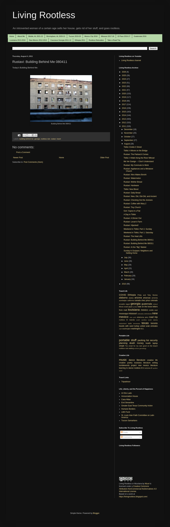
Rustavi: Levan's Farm (133, 222)
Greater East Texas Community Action (137, 406)
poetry (129, 363)
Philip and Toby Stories (148, 295)
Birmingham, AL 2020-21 (56, 36)
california (130, 300)
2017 (124, 104)
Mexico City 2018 (91, 36)
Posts (124, 432)
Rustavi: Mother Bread (133, 182)
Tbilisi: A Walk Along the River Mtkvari (139, 158)
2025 (124, 75)
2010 (124, 284)
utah (120, 329)
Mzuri (147, 484)
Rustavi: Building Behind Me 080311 (138, 243)
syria (130, 323)
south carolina (141, 320)
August (127, 144)
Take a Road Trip (113, 40)
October (127, 137)
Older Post (104, 158)
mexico (144, 310)
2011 (124, 126)
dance (132, 360)
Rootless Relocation (96, 40)
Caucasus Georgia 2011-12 (60, 40)
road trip (153, 317)
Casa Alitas (126, 399)
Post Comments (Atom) (33, 162)
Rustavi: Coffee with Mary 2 (135, 204)
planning (123, 343)
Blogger (96, 513)
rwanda (132, 320)
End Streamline (127, 402)
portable (124, 340)
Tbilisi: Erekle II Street (133, 147)
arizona (138, 297)
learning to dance (126, 368)
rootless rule (45, 139)
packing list (143, 340)
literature (141, 360)
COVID (122, 295)
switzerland (122, 323)
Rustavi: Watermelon (132, 178)
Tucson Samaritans (129, 420)
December (128, 129)
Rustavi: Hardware (131, 185)
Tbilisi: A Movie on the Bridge (135, 151)
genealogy (142, 348)
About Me (21, 36)
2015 (124, 112)
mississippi (123, 314)
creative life (152, 360)
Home (11, 36)
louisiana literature (142, 363)
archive (136, 348)
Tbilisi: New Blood (131, 189)
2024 (124, 79)
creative (122, 363)
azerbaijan (123, 300)
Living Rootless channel (131, 60)
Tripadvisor (125, 382)
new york (133, 317)
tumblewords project (128, 365)
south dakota (153, 320)
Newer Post (18, 158)
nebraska (140, 314)
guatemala (147, 304)
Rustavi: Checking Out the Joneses (138, 200)
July (126, 257)
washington (126, 329)
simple (121, 346)
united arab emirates (149, 326)
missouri (133, 313)
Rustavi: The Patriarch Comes (136, 154)
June (126, 261)
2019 (124, 97)
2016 (124, 108)
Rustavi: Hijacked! (131, 225)
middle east (153, 310)
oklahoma (140, 317)
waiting (131, 348)
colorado (154, 300)
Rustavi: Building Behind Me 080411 (138, 240)
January (127, 279)
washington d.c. (137, 329)
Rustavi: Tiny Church (132, 207)
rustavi (53, 139)
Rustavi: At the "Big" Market (135, 247)
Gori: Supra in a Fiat (132, 211)
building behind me (26, 139)
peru (146, 317)
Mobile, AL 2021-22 (35, 36)
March (127, 272)
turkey (136, 326)
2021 (124, 90)
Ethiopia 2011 (80, 40)
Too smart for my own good (136, 346)
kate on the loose (145, 307)
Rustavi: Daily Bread (132, 193)
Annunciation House (129, 396)
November (128, 133)
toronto (154, 323)
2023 (124, 83)
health (148, 343)
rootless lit (123, 320)
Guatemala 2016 (140, 36)
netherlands (148, 314)
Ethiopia (132, 295)
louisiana (134, 309)
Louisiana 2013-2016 (18, 40)
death (132, 343)
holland (155, 304)
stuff (133, 340)
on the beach (152, 346)
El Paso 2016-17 (124, 36)
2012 (124, 122)
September (129, 140)
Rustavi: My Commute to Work (136, 165)
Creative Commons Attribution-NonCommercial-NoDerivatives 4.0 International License (138, 489)
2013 (124, 119)
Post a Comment (23, 152)
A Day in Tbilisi (130, 214)
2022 (124, 86)
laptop (155, 343)
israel (126, 307)
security (154, 340)
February (128, 276)
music (123, 359)
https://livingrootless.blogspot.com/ (133, 497)
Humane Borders (128, 409)
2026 (124, 72)
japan (131, 307)
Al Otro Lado (126, 393)
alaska (131, 298)
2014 (124, 115)
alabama (123, 297)
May (126, 265)
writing (155, 363)
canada (138, 300)
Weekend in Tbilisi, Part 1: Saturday (138, 233)
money (140, 343)
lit (143, 368)
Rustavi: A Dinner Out (132, 218)
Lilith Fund (125, 412)
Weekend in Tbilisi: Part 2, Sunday (138, 229)
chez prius (145, 300)
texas (145, 323)
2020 (124, 94)
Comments (126, 437)
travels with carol (126, 326)
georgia (37, 139)
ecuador (122, 304)
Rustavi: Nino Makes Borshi (135, 175)
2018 (124, 101)
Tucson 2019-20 (75, 36)
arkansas (147, 298)
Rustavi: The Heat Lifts (133, 236)
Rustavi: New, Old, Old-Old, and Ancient (140, 196)
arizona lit (148, 368)
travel (59, 139)
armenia (155, 298)
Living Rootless (43, 15)
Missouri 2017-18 (107, 36)
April (126, 268)
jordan (135, 307)
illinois (121, 307)
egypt (128, 304)
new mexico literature (148, 365)
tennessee (136, 323)
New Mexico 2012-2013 (38, 40)
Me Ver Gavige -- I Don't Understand (139, 161)
